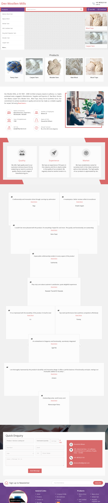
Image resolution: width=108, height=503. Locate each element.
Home (38, 494)
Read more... (22, 103)
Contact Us (40, 499)
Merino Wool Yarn (7, 14)
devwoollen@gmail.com (81, 463)
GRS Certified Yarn (7, 28)
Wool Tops (90, 28)
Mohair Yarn (5, 23)
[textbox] (54, 441)
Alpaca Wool (5, 19)
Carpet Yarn (5, 43)
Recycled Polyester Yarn (9, 33)
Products (5, 10)
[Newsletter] (77, 483)
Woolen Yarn (6, 38)
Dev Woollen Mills (13, 3)
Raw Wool (74, 77)
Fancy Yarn (14, 77)
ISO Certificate (61, 497)
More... (4, 47)
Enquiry (59, 499)
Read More (34, 202)
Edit (60, 441)
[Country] (20, 453)
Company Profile (61, 494)
